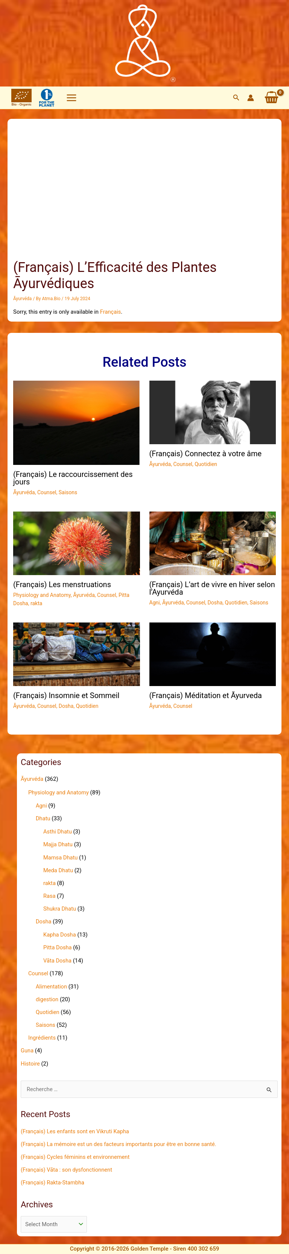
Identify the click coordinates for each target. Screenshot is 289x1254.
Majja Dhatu (58, 843)
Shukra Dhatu (60, 907)
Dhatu (43, 817)
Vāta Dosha (57, 958)
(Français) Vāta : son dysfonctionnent (67, 1166)
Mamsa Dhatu (60, 856)
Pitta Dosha (57, 945)
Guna (27, 1047)
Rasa (49, 894)
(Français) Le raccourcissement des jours (72, 477)
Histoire (30, 1060)
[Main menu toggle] (71, 97)
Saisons (68, 492)
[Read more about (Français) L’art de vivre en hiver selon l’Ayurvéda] (212, 542)
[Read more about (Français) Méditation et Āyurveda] (212, 653)
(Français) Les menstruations (62, 584)
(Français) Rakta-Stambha (53, 1178)
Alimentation (52, 984)
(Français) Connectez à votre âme (205, 453)
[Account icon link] (250, 97)
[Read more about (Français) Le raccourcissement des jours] (76, 422)
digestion (47, 996)
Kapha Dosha (60, 932)
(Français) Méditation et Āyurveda (205, 695)
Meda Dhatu (58, 868)
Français (111, 311)
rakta (36, 603)
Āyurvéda (22, 298)
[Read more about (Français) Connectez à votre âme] (212, 411)
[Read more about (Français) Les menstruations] (76, 542)
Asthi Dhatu (58, 830)
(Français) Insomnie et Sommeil (66, 695)
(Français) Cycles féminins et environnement (76, 1153)
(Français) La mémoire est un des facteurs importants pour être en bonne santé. (121, 1140)
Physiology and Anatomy (42, 595)
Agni (154, 602)
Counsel (46, 492)
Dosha (215, 602)
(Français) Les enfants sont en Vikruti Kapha (76, 1128)
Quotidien (206, 464)
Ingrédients (42, 1035)
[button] (236, 97)
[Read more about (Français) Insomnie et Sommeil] (76, 653)
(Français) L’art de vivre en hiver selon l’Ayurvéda (212, 588)
